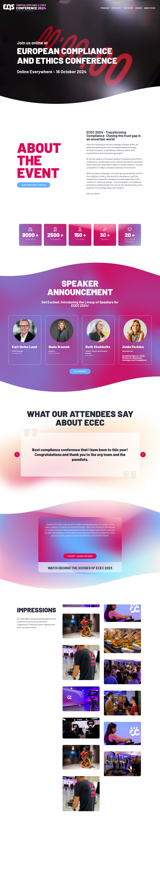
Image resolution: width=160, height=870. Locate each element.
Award (138, 8)
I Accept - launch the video (80, 556)
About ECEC (149, 8)
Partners (128, 8)
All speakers (80, 371)
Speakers (116, 8)
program (104, 8)
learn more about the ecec (33, 185)
